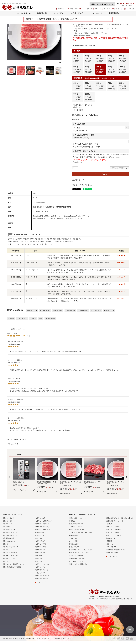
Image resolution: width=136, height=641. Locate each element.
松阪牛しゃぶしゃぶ (9, 521)
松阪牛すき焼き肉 (8, 518)
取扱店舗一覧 (110, 538)
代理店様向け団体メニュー (77, 524)
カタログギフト (59, 13)
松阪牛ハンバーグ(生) (42, 527)
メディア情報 (73, 541)
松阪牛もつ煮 (39, 535)
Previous (10, 33)
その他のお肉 (50, 318)
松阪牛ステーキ (8, 524)
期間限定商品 (114, 13)
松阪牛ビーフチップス (42, 564)
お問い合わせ (118, 9)
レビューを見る (86, 9)
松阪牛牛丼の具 (40, 541)
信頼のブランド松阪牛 (76, 555)
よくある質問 (73, 9)
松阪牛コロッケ (40, 550)
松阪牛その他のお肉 (9, 541)
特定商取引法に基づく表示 (11, 638)
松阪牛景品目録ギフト (10, 535)
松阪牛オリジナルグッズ (10, 547)
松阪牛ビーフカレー (41, 544)
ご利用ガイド (61, 9)
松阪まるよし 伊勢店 (113, 532)
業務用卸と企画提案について (115, 550)
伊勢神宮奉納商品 (8, 538)
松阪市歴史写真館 (112, 552)
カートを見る (130, 9)
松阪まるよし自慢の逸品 (10, 555)
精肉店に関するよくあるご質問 (79, 552)
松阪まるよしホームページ (77, 518)
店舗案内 (72, 521)
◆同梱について (77, 107)
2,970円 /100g (83, 310)
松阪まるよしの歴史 (112, 527)
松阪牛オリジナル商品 (10, 552)
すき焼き (11, 318)
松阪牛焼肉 (6, 527)
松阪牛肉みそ (39, 538)
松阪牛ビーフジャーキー (43, 567)
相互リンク (109, 544)
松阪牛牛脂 (38, 561)
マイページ (107, 9)
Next (59, 33)
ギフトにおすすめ (23, 13)
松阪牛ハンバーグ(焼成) (42, 529)
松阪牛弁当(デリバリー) (76, 529)
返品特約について (78, 180)
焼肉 (40, 318)
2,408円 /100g (70, 310)
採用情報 (109, 541)
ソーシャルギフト (95, 13)
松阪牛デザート (8, 561)
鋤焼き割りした (40, 558)
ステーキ (33, 318)
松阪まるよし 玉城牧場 (113, 535)
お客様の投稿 (73, 535)
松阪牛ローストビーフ (42, 524)
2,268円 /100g (57, 310)
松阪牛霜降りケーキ (41, 570)
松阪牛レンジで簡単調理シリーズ (13, 564)
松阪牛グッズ (7, 544)
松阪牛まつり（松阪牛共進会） (79, 564)
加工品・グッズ (77, 13)
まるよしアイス (40, 573)
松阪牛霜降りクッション (43, 575)
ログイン (97, 9)
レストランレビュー (75, 538)
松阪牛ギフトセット (9, 558)
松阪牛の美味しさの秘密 (77, 558)
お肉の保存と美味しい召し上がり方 (80, 550)
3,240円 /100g (96, 310)
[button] (9, 477)
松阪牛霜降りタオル (41, 578)
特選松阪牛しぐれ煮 (9, 529)
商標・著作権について (44, 638)
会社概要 (109, 524)
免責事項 (57, 638)
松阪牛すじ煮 (39, 532)
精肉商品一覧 (42, 13)
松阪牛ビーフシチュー (42, 547)
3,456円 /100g (109, 310)
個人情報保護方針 (29, 638)
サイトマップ (41, 582)
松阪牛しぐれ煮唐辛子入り (43, 521)
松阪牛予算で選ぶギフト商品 (12, 567)
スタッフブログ (111, 547)
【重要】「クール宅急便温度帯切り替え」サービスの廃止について (51, 19)
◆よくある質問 (77, 110)
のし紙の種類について (81, 131)
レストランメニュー (75, 527)
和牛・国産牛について (76, 561)
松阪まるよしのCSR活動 (114, 529)
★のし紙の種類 (80, 124)
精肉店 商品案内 (74, 547)
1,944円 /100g (32, 310)
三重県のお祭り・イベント (114, 521)
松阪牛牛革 (6, 550)
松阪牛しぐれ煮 (40, 518)
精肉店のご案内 (74, 544)
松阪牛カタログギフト (10, 532)
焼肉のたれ (38, 555)
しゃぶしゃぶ (22, 318)
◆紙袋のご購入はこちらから (82, 105)
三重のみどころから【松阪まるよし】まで (119, 518)
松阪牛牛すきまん (41, 552)
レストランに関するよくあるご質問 (80, 532)
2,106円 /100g (45, 310)
